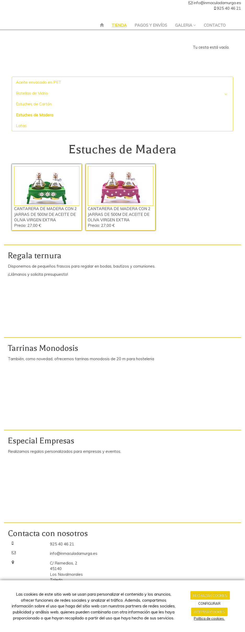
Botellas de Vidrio (122, 94)
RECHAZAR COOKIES (210, 595)
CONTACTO (215, 25)
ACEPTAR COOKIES (209, 612)
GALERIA (185, 25)
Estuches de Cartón (34, 103)
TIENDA (119, 25)
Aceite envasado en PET (38, 82)
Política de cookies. (209, 618)
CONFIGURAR (209, 603)
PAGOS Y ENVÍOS (151, 25)
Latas (21, 125)
